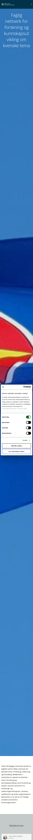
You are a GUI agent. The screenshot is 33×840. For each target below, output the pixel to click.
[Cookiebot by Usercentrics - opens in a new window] (23, 387)
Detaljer (25, 440)
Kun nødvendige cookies (16, 451)
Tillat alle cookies (16, 446)
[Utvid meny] (31, 4)
